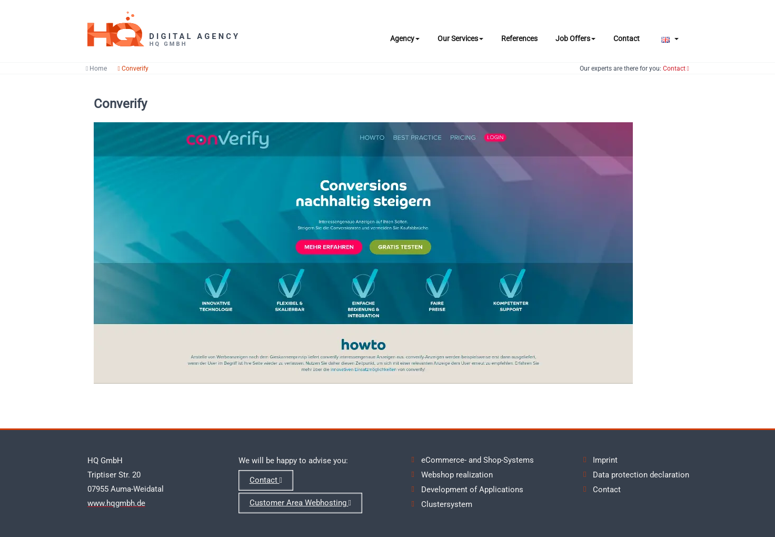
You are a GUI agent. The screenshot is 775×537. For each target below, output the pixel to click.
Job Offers (575, 38)
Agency (405, 38)
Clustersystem (446, 504)
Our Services (460, 38)
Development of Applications (472, 489)
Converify (132, 68)
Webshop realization (457, 475)
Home (96, 68)
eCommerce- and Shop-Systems (477, 460)
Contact (626, 38)
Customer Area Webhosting (300, 502)
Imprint (605, 460)
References (519, 38)
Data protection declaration (641, 475)
